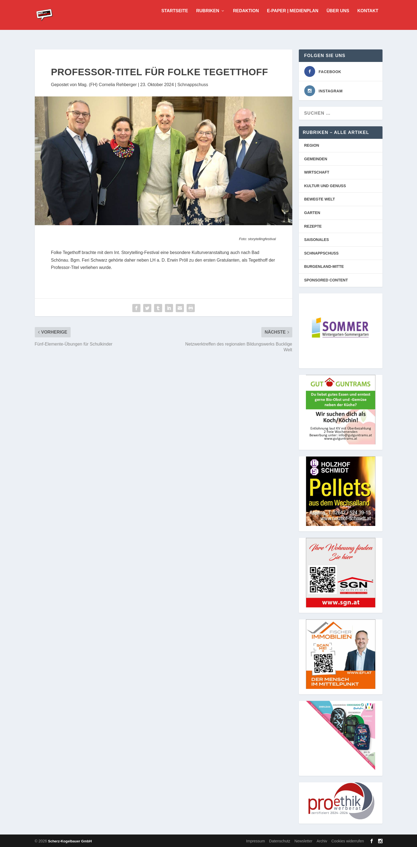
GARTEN (312, 212)
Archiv (321, 840)
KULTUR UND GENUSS (325, 185)
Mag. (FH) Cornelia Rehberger (107, 84)
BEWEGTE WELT (319, 198)
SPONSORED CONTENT (326, 279)
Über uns (338, 19)
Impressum (255, 840)
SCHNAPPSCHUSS (321, 252)
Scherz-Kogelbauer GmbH (70, 841)
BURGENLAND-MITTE (324, 266)
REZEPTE (313, 226)
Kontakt (367, 19)
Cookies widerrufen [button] (347, 840)
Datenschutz (279, 840)
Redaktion (246, 19)
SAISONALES (316, 239)
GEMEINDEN (315, 158)
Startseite (174, 19)
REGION (311, 145)
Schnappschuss (192, 84)
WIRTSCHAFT (317, 172)
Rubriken (207, 19)
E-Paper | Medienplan (292, 19)
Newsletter (303, 840)
